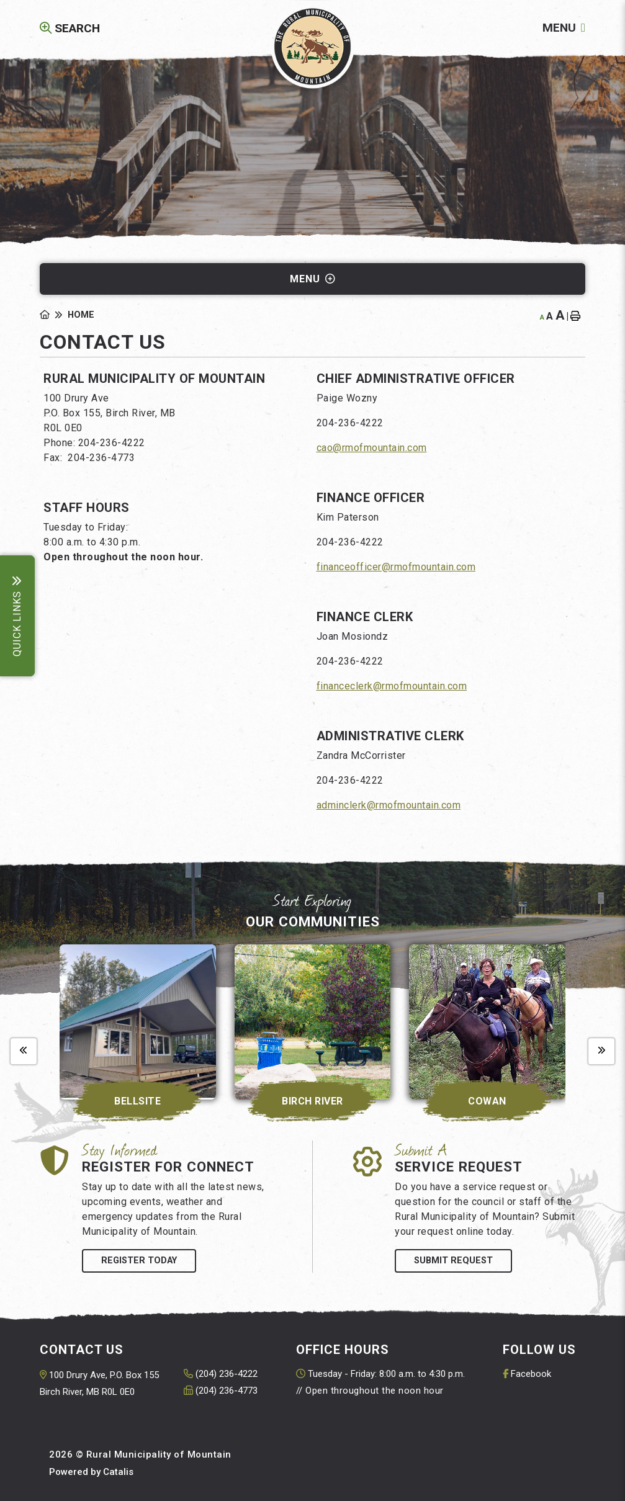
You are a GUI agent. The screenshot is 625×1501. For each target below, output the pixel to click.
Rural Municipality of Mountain (312, 47)
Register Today (139, 1260)
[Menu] (564, 28)
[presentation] (23, 1051)
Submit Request (453, 1260)
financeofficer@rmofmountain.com (396, 567)
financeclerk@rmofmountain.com (392, 686)
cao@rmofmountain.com (372, 448)
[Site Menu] (312, 279)
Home (81, 315)
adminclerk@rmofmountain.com (389, 805)
